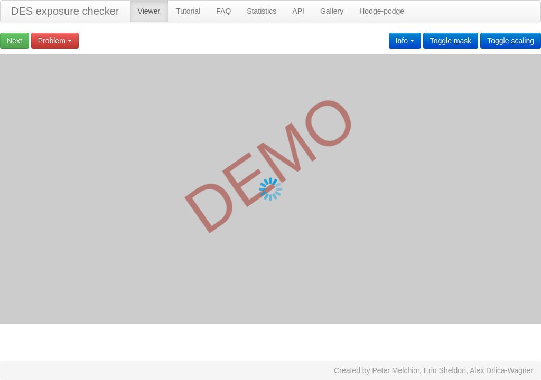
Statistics (261, 11)
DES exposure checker (65, 11)
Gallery (331, 11)
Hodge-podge (381, 11)
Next (14, 40)
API (298, 11)
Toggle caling (510, 40)
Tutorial (188, 11)
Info (405, 40)
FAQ (223, 11)
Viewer (149, 11)
